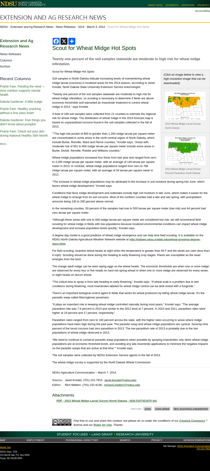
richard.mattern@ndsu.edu (122, 385)
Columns (6, 60)
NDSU (4, 26)
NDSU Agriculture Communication (193, 446)
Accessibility (202, 11)
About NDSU (155, 5)
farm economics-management (191, 408)
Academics (172, 5)
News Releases (66, 26)
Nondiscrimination (196, 440)
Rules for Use (103, 424)
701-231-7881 (203, 449)
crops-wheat (162, 408)
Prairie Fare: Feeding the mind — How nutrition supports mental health (22, 90)
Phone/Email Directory (82, 440)
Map (2, 440)
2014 (81, 26)
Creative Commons (192, 420)
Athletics (203, 5)
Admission (187, 5)
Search (125, 440)
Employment (35, 440)
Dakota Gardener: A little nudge (21, 101)
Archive (5, 66)
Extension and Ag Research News (53, 17)
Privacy (156, 440)
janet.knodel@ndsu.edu (120, 380)
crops (147, 408)
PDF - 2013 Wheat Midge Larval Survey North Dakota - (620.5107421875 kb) (107, 400)
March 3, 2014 (96, 26)
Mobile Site (5, 447)
